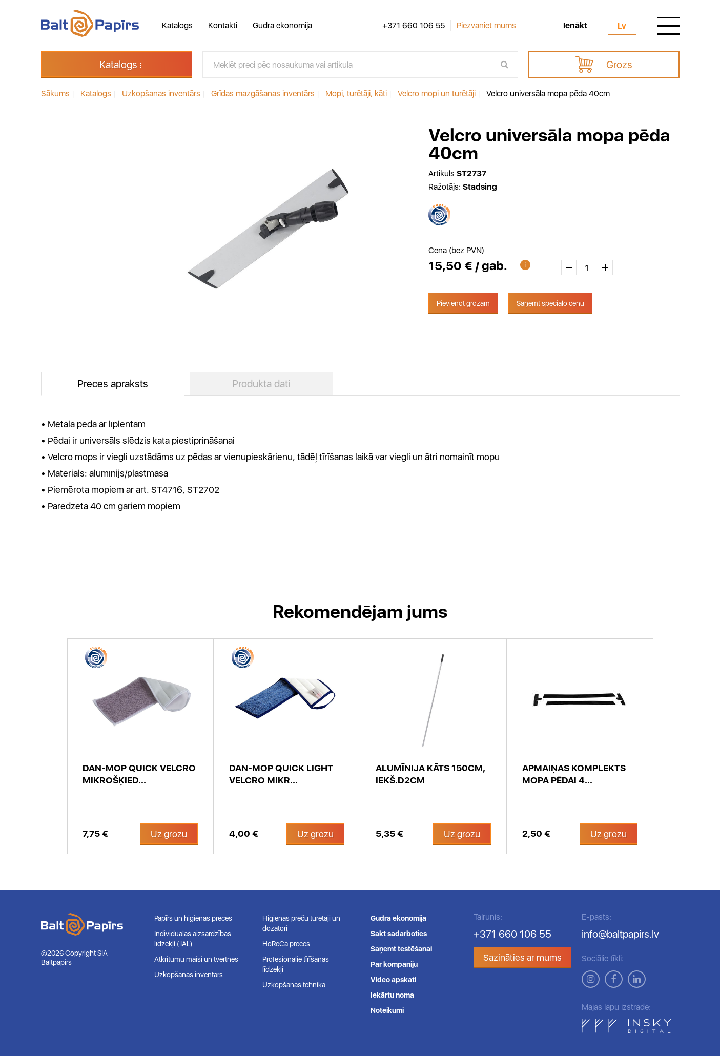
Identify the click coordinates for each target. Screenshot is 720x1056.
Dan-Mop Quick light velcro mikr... (281, 773)
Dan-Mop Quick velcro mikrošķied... (139, 773)
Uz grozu (169, 834)
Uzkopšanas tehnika (293, 985)
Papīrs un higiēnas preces (193, 918)
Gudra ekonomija (282, 25)
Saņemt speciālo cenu (550, 303)
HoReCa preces (286, 944)
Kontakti (222, 25)
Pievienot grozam (463, 303)
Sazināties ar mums (522, 957)
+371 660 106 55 (413, 26)
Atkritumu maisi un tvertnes (196, 959)
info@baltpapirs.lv (620, 934)
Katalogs (177, 25)
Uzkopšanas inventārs (188, 974)
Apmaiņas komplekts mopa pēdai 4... (574, 773)
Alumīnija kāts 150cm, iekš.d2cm (430, 773)
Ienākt (575, 26)
